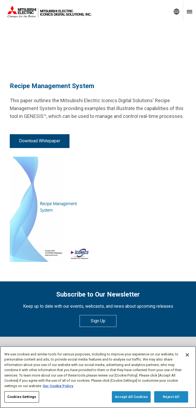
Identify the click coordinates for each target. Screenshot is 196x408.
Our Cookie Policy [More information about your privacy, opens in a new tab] (58, 386)
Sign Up (98, 320)
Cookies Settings (21, 397)
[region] (98, 377)
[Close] (187, 355)
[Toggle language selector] (176, 11)
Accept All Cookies (131, 397)
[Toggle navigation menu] (189, 11)
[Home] (85, 11)
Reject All (171, 397)
